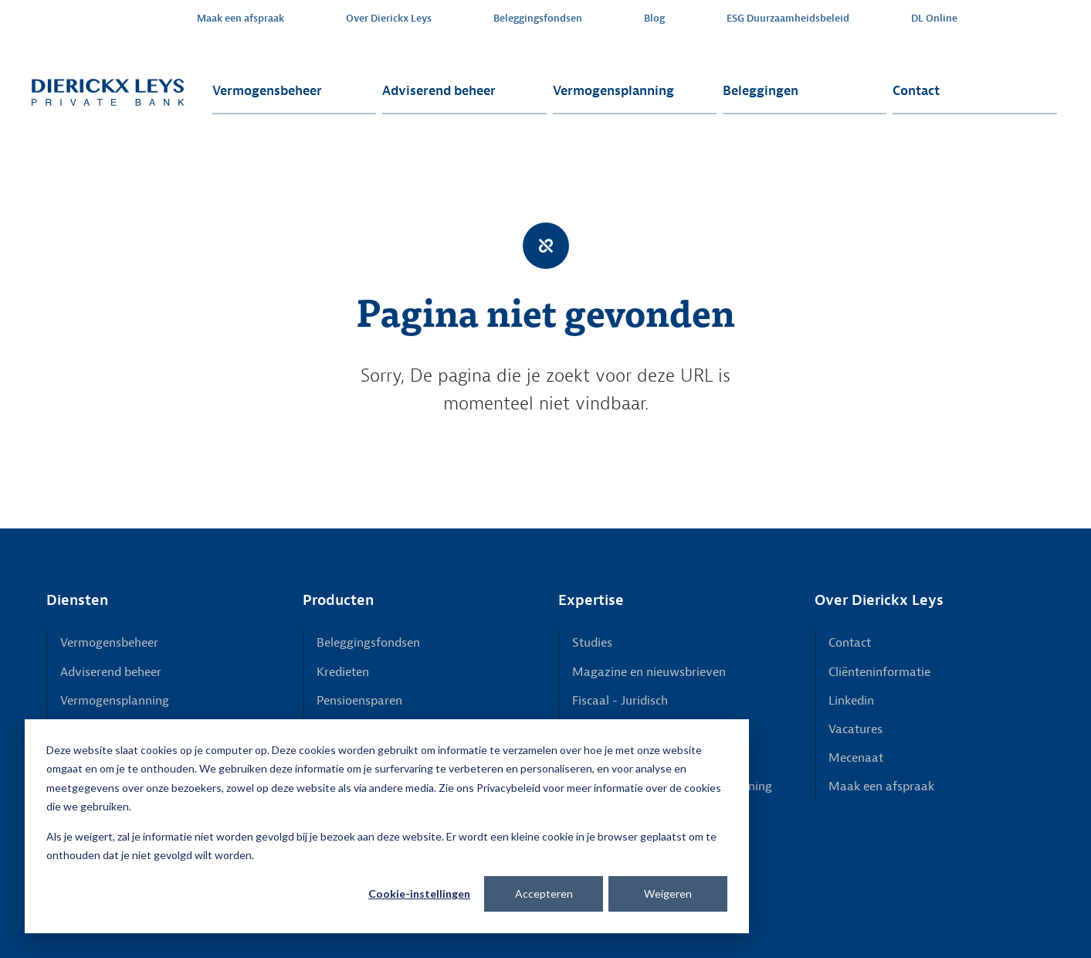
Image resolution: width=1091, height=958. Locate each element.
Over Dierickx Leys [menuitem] (389, 18)
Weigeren (668, 893)
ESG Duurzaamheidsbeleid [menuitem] (788, 18)
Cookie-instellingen (419, 893)
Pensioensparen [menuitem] (359, 700)
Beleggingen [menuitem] (760, 91)
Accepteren (544, 893)
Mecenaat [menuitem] (855, 758)
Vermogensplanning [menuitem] (613, 91)
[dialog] (387, 826)
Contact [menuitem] (916, 91)
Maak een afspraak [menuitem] (240, 18)
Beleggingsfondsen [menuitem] (537, 18)
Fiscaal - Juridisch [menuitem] (620, 700)
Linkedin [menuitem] (851, 700)
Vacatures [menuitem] (855, 729)
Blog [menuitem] (654, 18)
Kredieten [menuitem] (343, 672)
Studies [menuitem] (592, 643)
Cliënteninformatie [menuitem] (879, 672)
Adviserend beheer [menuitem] (439, 91)
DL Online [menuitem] (934, 18)
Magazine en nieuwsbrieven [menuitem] (649, 672)
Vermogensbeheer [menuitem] (267, 91)
